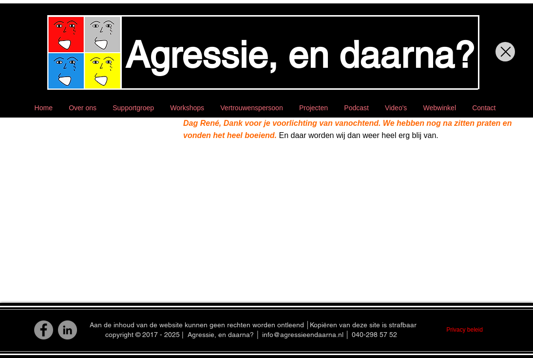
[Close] (505, 51)
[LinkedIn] (67, 329)
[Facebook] (43, 329)
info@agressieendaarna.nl (302, 334)
